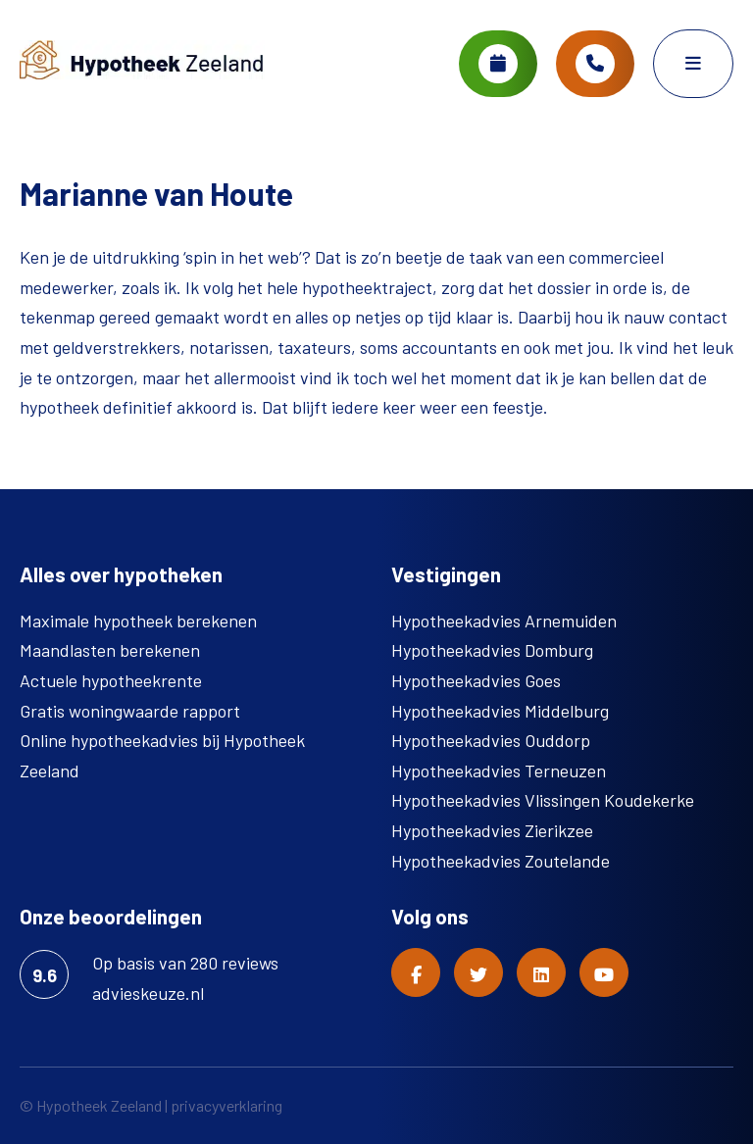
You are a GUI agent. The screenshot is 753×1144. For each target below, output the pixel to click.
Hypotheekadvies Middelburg (500, 710)
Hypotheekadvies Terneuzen (498, 770)
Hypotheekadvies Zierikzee (492, 830)
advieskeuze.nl (148, 993)
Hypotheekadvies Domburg (492, 650)
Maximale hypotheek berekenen (138, 620)
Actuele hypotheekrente (111, 680)
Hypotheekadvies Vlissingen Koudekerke (542, 800)
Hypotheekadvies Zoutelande (500, 860)
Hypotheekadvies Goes (476, 680)
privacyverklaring (226, 1105)
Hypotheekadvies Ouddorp (490, 740)
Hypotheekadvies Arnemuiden (504, 620)
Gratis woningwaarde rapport (130, 710)
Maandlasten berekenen (110, 650)
